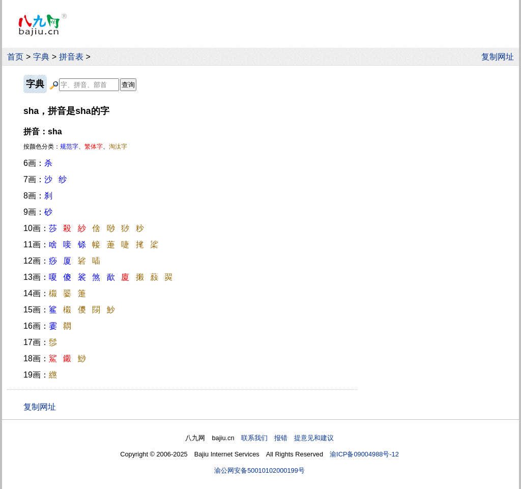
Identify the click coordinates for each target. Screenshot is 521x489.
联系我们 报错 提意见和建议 (287, 438)
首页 (15, 56)
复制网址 (500, 57)
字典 (41, 56)
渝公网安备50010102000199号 (259, 470)
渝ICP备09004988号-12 (364, 454)
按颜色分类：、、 (75, 146)
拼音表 (71, 56)
